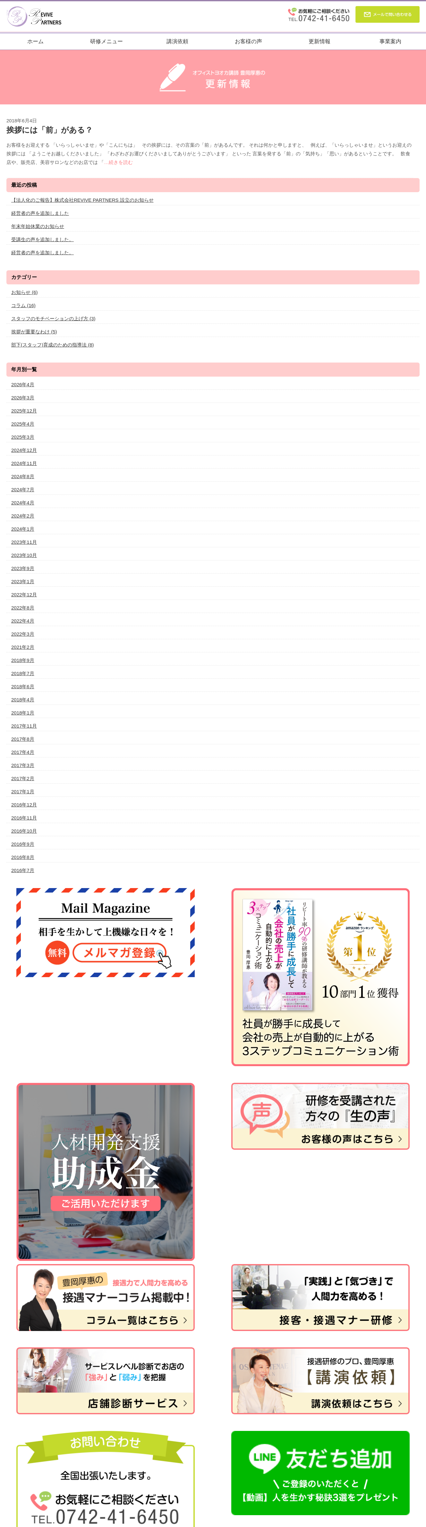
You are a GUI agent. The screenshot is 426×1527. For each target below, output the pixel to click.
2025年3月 (22, 437)
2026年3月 (22, 397)
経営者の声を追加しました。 (42, 252)
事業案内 (390, 41)
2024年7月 (22, 489)
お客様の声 (248, 41)
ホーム (35, 41)
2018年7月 (22, 673)
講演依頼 (177, 41)
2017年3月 (22, 765)
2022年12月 (24, 594)
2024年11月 (24, 463)
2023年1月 (22, 581)
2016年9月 (22, 844)
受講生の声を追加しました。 (42, 239)
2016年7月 (22, 870)
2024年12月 (24, 450)
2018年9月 (22, 660)
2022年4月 (22, 621)
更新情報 (319, 41)
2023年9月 (22, 568)
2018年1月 (22, 712)
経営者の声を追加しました (40, 213)
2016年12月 (24, 804)
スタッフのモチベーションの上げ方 (53, 318)
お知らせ (24, 292)
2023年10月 (24, 555)
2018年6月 (22, 686)
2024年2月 (22, 516)
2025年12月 (24, 410)
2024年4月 (22, 502)
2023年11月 (24, 542)
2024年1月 (22, 529)
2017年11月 (24, 726)
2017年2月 (22, 778)
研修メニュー (106, 41)
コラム (23, 305)
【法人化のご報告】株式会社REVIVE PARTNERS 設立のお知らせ (82, 200)
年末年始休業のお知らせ (37, 226)
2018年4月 (22, 699)
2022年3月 (22, 634)
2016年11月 (24, 818)
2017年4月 (22, 752)
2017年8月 (22, 739)
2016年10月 (24, 831)
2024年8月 (22, 476)
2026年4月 (22, 384)
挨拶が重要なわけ (34, 331)
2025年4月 (22, 424)
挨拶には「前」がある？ (49, 130)
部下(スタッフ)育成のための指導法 (52, 344)
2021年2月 (22, 647)
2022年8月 (22, 607)
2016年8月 (22, 857)
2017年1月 (22, 791)
